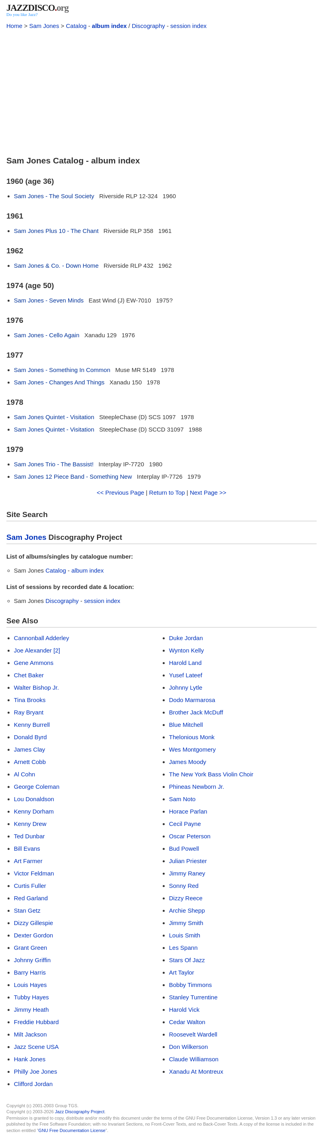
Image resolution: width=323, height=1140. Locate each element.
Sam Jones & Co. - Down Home (56, 265)
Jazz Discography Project (79, 1111)
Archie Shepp (187, 910)
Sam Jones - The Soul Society (54, 196)
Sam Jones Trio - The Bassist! (54, 464)
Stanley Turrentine (193, 997)
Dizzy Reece (186, 898)
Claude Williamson (194, 1059)
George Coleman (36, 786)
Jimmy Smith (186, 922)
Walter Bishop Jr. (36, 687)
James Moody (187, 761)
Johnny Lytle (186, 687)
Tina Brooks (29, 699)
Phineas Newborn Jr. (196, 786)
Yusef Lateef (185, 675)
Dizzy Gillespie (33, 922)
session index (188, 25)
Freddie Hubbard (36, 1022)
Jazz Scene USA (36, 1046)
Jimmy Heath (31, 1009)
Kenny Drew (30, 823)
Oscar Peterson (190, 836)
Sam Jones (44, 25)
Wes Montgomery (192, 749)
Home (14, 25)
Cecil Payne (185, 823)
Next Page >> (208, 492)
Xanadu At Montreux (196, 1071)
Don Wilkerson (188, 1046)
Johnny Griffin (32, 960)
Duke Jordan (186, 638)
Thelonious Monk (192, 737)
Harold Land (185, 662)
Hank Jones (29, 1059)
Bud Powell (184, 848)
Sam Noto (182, 799)
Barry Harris (30, 972)
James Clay (29, 749)
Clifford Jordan (33, 1083)
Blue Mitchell (186, 724)
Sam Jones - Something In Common (62, 369)
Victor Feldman (34, 873)
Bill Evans (27, 848)
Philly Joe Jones (35, 1071)
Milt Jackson (30, 1034)
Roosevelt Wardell (193, 1034)
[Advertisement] (161, 91)
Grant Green (30, 947)
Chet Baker (29, 675)
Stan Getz (27, 910)
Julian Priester (188, 860)
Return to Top (167, 492)
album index (109, 25)
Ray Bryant (28, 712)
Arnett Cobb (30, 761)
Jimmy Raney (187, 873)
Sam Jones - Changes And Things (59, 382)
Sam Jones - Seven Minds (49, 300)
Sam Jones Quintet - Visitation (54, 417)
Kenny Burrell (32, 724)
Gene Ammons (33, 662)
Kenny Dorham (34, 811)
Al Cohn (24, 774)
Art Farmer (28, 860)
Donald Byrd (30, 737)
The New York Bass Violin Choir (211, 774)
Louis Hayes (30, 984)
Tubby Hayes (31, 997)
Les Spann (183, 947)
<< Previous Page (120, 492)
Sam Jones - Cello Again (46, 335)
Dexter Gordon (33, 935)
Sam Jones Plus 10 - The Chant (56, 230)
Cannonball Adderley (41, 638)
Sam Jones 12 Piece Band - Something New (73, 476)
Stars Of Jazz (187, 960)
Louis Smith (184, 935)
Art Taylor (181, 972)
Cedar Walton (187, 1022)
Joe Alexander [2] (37, 650)
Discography (148, 25)
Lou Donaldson (34, 799)
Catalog (76, 25)
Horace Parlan (188, 811)
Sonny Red (184, 885)
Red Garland (31, 898)
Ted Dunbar (29, 836)
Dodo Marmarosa (192, 699)
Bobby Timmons (190, 984)
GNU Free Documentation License (71, 1130)
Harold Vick (184, 1009)
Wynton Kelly (186, 650)
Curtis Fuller (30, 885)
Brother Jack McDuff (196, 712)
